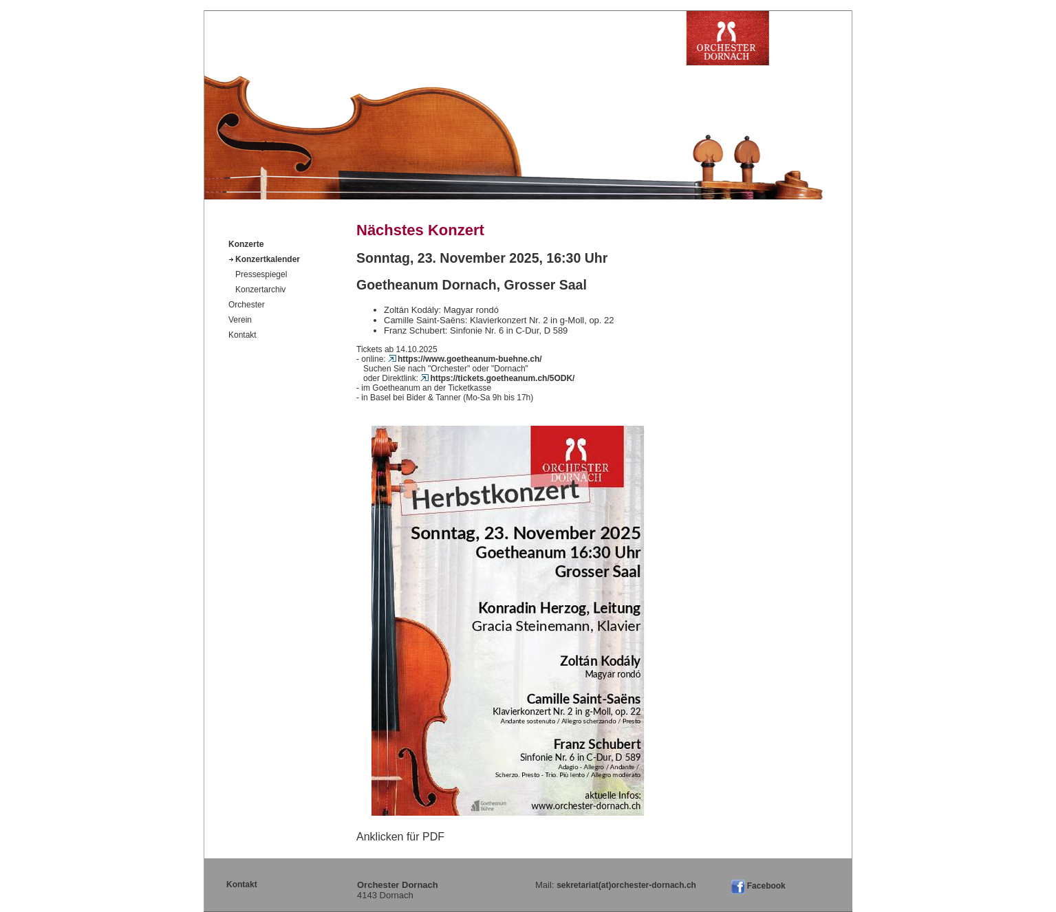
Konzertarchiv (260, 289)
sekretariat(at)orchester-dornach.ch (626, 885)
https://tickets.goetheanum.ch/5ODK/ (497, 378)
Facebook (766, 886)
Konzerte (245, 244)
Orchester (246, 305)
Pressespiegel (261, 274)
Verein (240, 320)
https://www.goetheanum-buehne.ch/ (465, 359)
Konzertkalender (267, 259)
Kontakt (242, 335)
